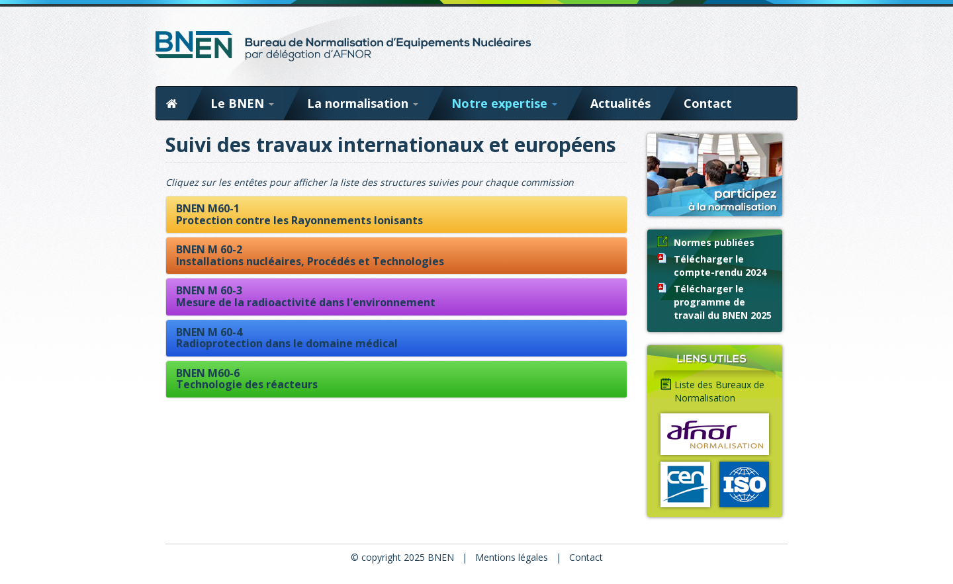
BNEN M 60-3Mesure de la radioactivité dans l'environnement (305, 296)
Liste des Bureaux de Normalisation (719, 391)
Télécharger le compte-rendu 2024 (720, 265)
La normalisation (362, 103)
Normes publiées (714, 242)
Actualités (620, 103)
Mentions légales (511, 557)
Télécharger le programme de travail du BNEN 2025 (723, 301)
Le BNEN (242, 103)
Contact (708, 103)
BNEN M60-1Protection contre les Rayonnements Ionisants (299, 214)
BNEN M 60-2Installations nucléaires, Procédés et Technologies (310, 255)
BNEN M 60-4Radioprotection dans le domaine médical (287, 338)
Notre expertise (504, 103)
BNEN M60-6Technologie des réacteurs (247, 379)
